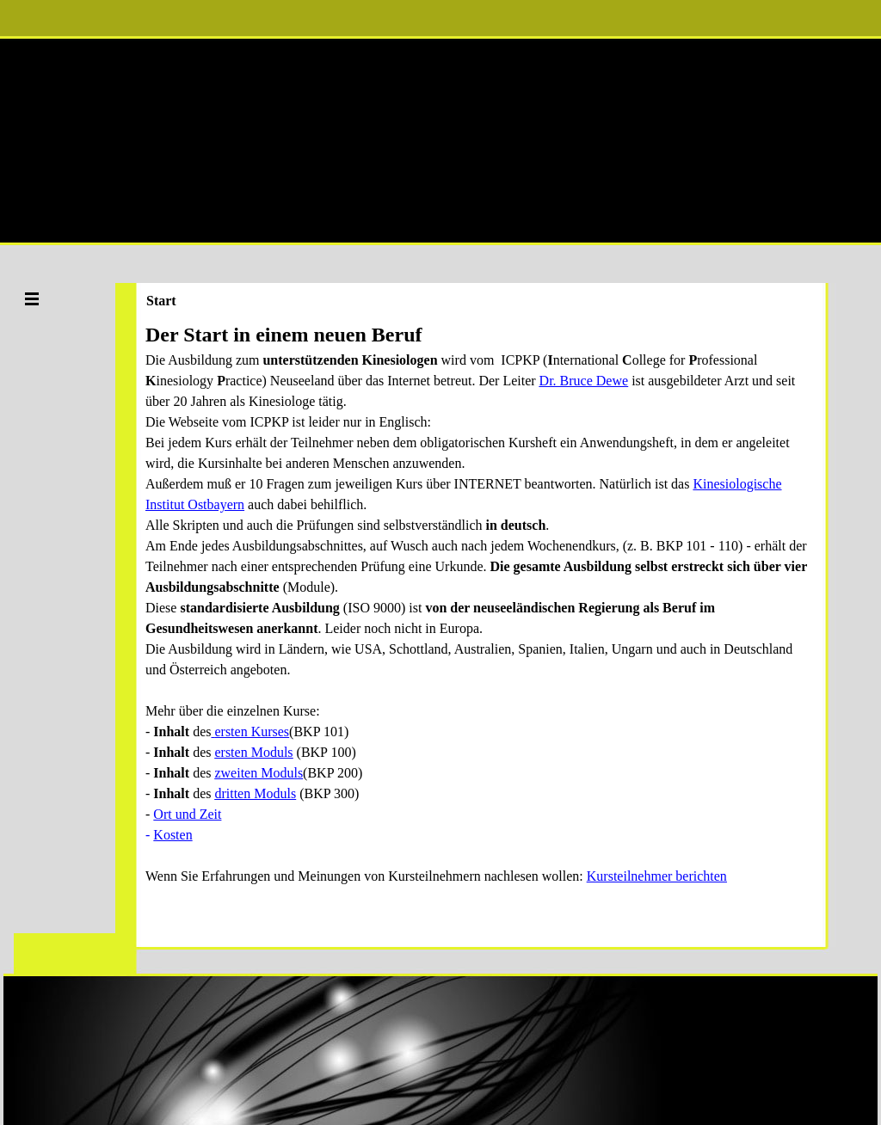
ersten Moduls (253, 752)
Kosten (172, 834)
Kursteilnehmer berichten (657, 876)
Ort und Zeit (187, 814)
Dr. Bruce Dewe (584, 380)
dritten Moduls (255, 793)
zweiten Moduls (258, 772)
